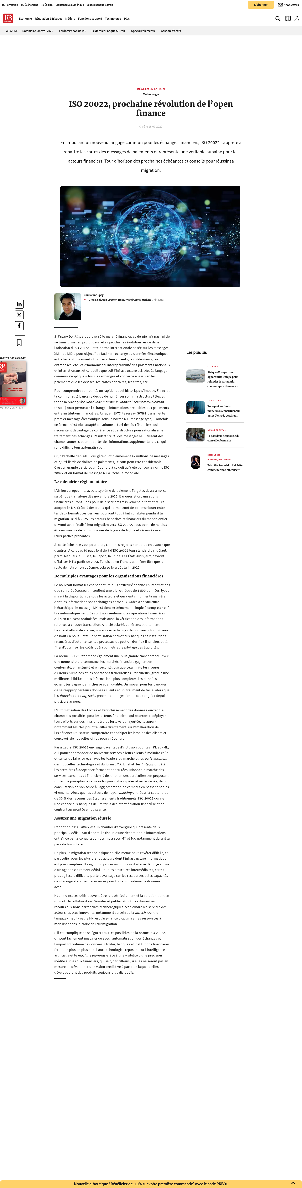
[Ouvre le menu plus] (131, 18)
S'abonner (261, 5)
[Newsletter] (288, 4)
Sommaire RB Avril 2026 (37, 31)
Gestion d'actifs (171, 31)
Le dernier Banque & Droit (108, 31)
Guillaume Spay (93, 295)
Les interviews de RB (72, 31)
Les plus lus (196, 352)
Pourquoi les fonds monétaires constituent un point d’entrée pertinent (224, 411)
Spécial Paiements (143, 31)
